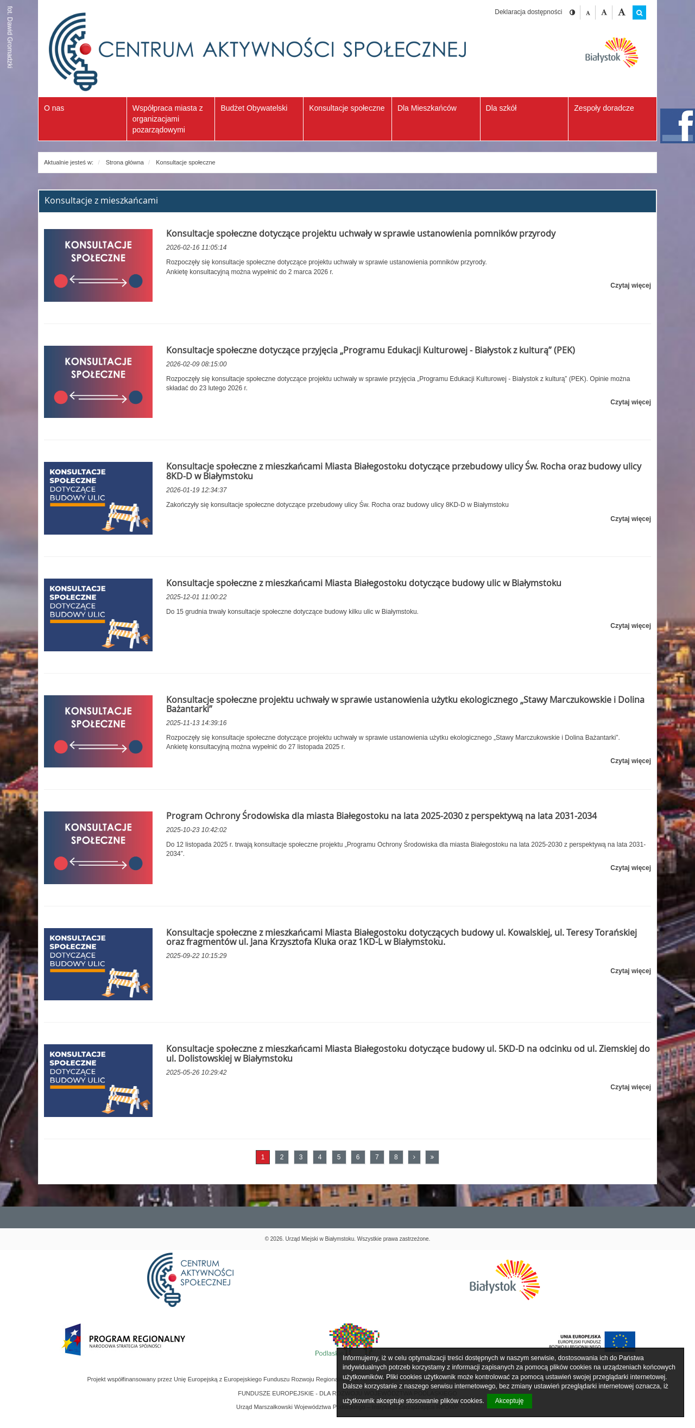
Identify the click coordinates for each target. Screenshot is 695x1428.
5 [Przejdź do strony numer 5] (339, 1157)
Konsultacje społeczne (185, 162)
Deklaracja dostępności (528, 12)
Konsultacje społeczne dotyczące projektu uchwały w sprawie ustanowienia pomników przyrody (360, 233)
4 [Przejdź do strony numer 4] (320, 1157)
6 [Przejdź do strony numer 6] (358, 1157)
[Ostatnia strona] (432, 1157)
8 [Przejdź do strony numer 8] (396, 1157)
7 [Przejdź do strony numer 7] (377, 1157)
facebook (677, 126)
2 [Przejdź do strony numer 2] (282, 1157)
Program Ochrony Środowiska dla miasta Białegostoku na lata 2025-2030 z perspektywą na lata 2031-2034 (381, 816)
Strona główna (125, 162)
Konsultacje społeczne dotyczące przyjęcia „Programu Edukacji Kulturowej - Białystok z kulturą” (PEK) (370, 350)
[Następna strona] (414, 1157)
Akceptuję (509, 1401)
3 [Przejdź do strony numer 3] (301, 1157)
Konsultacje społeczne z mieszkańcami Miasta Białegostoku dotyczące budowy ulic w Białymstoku (363, 583)
